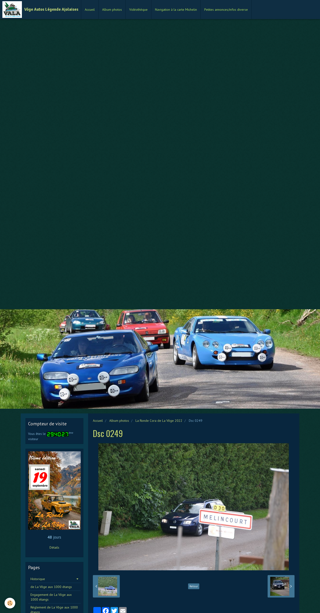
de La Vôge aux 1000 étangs (51, 587)
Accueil (90, 9)
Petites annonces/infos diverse (226, 9)
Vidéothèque (138, 9)
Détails (54, 547)
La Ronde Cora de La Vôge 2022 (158, 420)
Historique (37, 579)
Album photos (112, 9)
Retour (194, 586)
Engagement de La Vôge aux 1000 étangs (51, 597)
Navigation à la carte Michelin (176, 9)
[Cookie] (10, 603)
